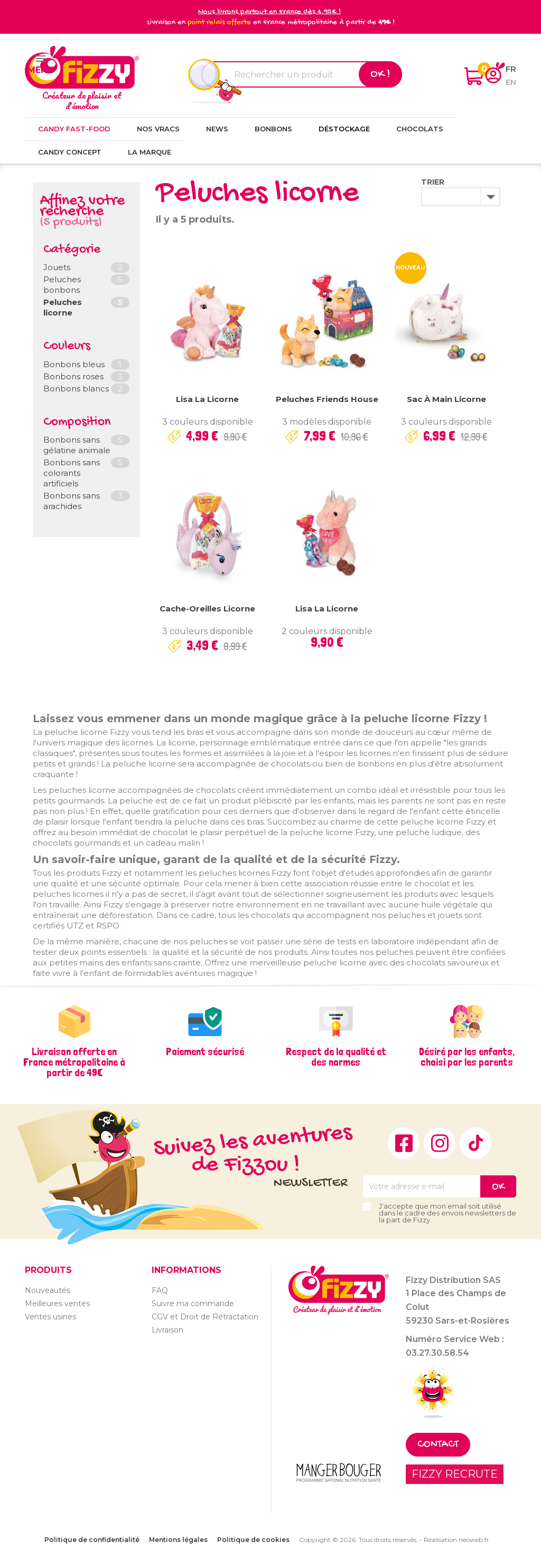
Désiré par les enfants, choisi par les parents (467, 1056)
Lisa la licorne (207, 399)
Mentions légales (178, 1540)
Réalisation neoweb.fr (456, 1540)
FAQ (160, 1290)
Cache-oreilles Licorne (207, 609)
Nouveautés (47, 1290)
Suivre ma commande (193, 1303)
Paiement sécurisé (205, 1051)
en (511, 82)
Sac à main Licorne (446, 399)
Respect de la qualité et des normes (336, 1056)
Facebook (403, 1143)
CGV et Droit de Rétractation (205, 1316)
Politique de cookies (253, 1540)
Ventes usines (50, 1316)
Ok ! (380, 74)
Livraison (167, 1330)
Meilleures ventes (57, 1303)
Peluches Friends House (327, 399)
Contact (438, 1445)
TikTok (475, 1143)
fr (511, 69)
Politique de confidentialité (91, 1540)
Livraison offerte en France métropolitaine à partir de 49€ (74, 1062)
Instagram (439, 1143)
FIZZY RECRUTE (455, 1474)
